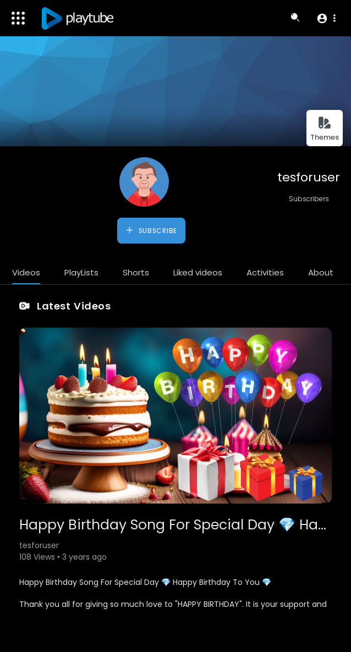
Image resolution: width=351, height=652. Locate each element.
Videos (26, 272)
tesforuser (308, 177)
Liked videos (197, 272)
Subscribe (151, 230)
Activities (265, 272)
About (320, 272)
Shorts (136, 272)
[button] (326, 18)
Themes (324, 128)
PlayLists (81, 272)
